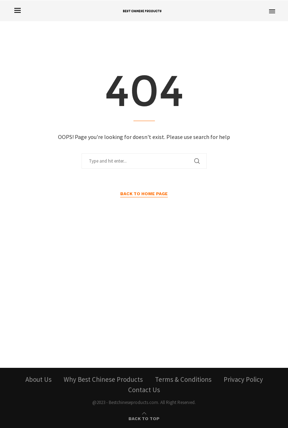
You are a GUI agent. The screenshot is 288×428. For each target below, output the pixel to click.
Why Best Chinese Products (103, 379)
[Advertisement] (144, 300)
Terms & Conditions (183, 379)
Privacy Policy (243, 379)
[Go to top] (144, 417)
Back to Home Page (144, 193)
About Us (38, 379)
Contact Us (144, 389)
